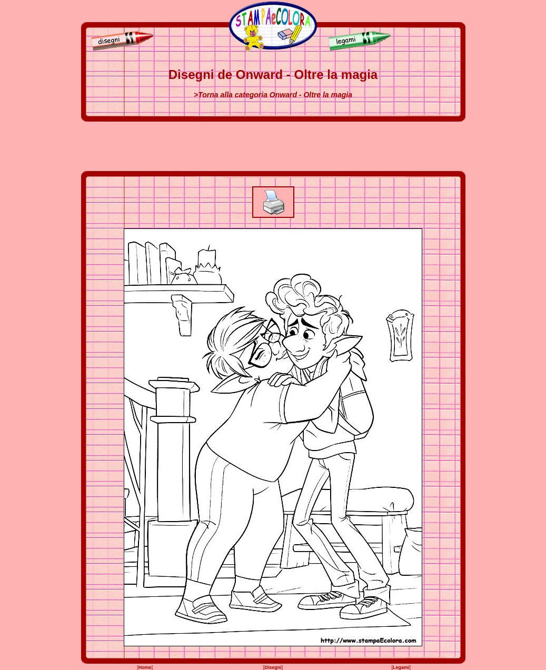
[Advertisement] (273, 146)
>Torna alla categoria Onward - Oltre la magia (273, 95)
